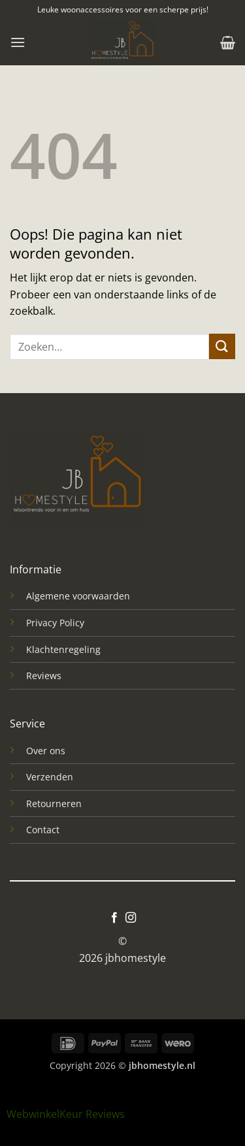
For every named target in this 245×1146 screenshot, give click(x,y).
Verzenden (49, 777)
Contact (42, 829)
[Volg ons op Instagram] (130, 918)
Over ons (45, 750)
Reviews (43, 675)
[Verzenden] (222, 346)
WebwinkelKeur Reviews (66, 1114)
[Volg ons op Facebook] (114, 918)
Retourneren (54, 803)
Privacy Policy (55, 622)
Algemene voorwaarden (78, 596)
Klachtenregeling (63, 649)
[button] (17, 42)
